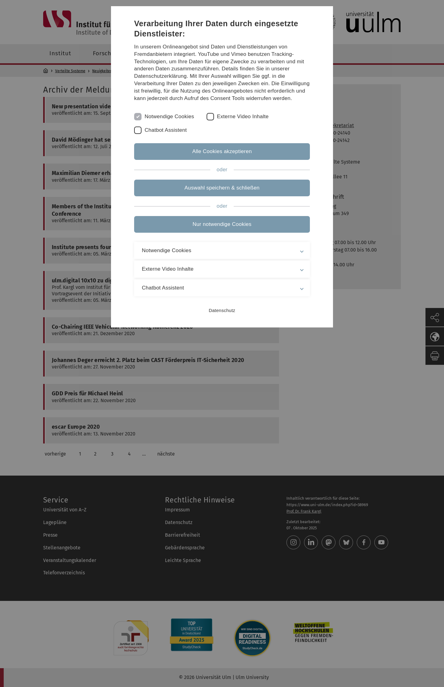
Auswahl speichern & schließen (222, 188)
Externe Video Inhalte (243, 116)
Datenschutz (222, 310)
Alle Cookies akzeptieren (222, 151)
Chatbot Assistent (166, 130)
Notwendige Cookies (169, 116)
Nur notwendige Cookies (222, 224)
